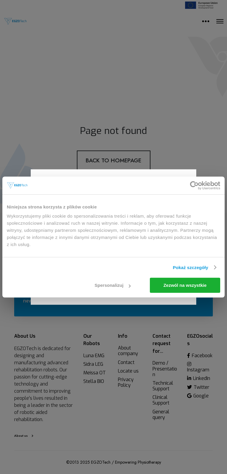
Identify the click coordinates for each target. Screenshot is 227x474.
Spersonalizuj (113, 285)
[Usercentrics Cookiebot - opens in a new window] (194, 185)
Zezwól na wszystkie (185, 285)
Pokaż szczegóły (190, 267)
